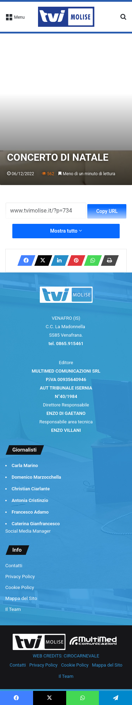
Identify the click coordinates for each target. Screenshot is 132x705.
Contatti (13, 565)
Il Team (13, 609)
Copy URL (107, 211)
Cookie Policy (19, 587)
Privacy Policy (20, 576)
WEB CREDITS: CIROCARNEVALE (66, 655)
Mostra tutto (66, 231)
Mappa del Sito (21, 598)
